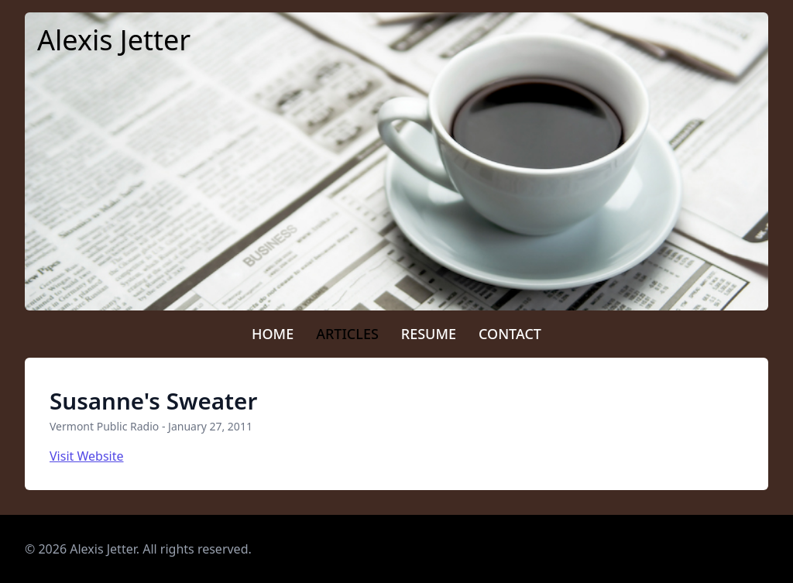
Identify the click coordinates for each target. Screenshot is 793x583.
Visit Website (86, 456)
